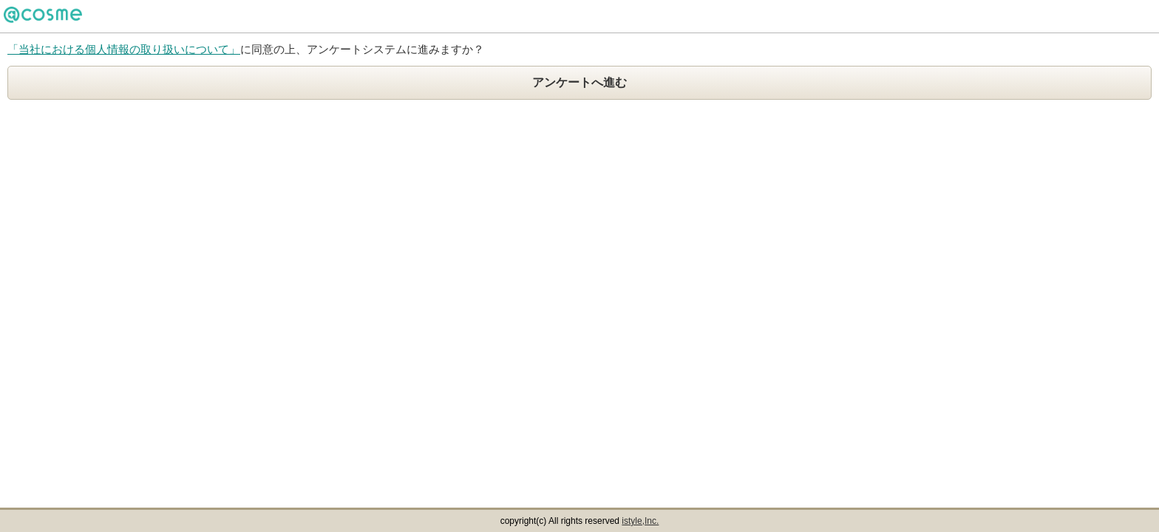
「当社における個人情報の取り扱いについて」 (123, 49)
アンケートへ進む (579, 82)
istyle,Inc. (640, 521)
